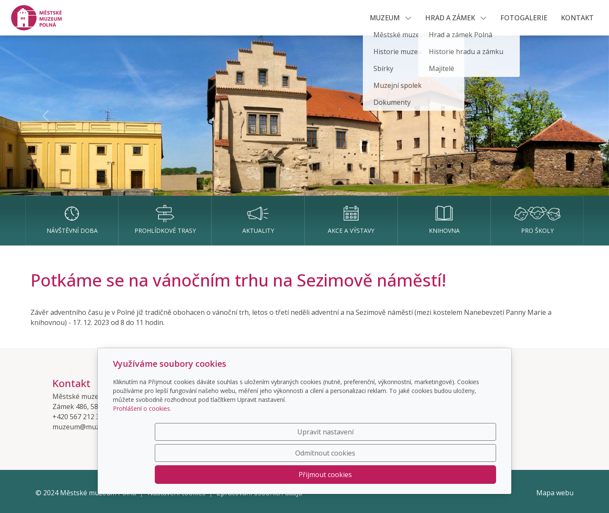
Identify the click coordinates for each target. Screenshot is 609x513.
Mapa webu (554, 492)
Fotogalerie (523, 17)
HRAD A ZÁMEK (456, 17)
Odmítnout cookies (371, 474)
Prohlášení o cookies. (142, 451)
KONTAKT (577, 17)
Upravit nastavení (286, 474)
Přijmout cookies (455, 474)
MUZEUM (390, 17)
